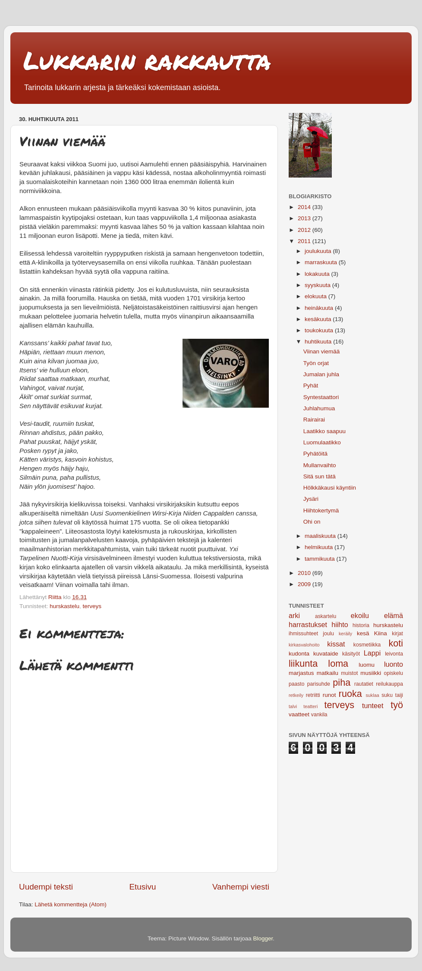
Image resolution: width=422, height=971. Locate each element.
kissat (336, 644)
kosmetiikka (367, 645)
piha (341, 682)
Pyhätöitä (315, 453)
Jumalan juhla (321, 374)
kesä (363, 633)
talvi (293, 706)
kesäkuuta (319, 319)
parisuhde (318, 684)
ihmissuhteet (303, 634)
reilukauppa (389, 684)
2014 (305, 207)
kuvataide (325, 653)
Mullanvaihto (319, 465)
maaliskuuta (321, 536)
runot (329, 695)
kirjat (397, 634)
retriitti (313, 695)
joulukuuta (319, 251)
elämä (393, 615)
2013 (305, 218)
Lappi (372, 653)
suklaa (372, 695)
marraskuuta (322, 262)
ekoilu (360, 615)
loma (338, 663)
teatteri (310, 706)
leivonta (394, 654)
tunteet (373, 705)
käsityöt (351, 654)
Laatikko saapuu (324, 431)
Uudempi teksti (46, 886)
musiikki (370, 673)
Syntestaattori (321, 397)
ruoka (350, 693)
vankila (319, 715)
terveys (92, 606)
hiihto (339, 624)
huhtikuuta (319, 341)
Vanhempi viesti (240, 886)
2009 (305, 584)
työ (397, 704)
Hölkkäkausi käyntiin (329, 487)
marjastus (301, 673)
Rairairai (314, 419)
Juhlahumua (319, 408)
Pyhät (310, 385)
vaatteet (299, 714)
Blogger (263, 938)
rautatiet (363, 684)
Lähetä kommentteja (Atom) (71, 904)
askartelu (325, 616)
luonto (393, 664)
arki (294, 615)
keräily (345, 633)
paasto (296, 684)
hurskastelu (64, 606)
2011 (305, 241)
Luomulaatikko (322, 442)
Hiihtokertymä (321, 510)
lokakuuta (318, 274)
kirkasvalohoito (304, 644)
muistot (349, 673)
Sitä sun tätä (319, 476)
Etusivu (142, 886)
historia (361, 625)
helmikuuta (319, 547)
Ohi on (312, 521)
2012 (305, 230)
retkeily (296, 695)
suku (387, 695)
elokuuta (316, 296)
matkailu (327, 673)
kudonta (299, 653)
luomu (367, 665)
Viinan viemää (321, 351)
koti (395, 643)
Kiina (380, 633)
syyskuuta (318, 285)
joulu (328, 634)
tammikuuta (321, 559)
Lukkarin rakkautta (147, 60)
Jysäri (310, 499)
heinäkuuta (320, 308)
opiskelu (393, 673)
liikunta (303, 663)
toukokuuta (320, 330)
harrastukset (308, 624)
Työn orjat (316, 363)
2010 (305, 573)
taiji (399, 695)
